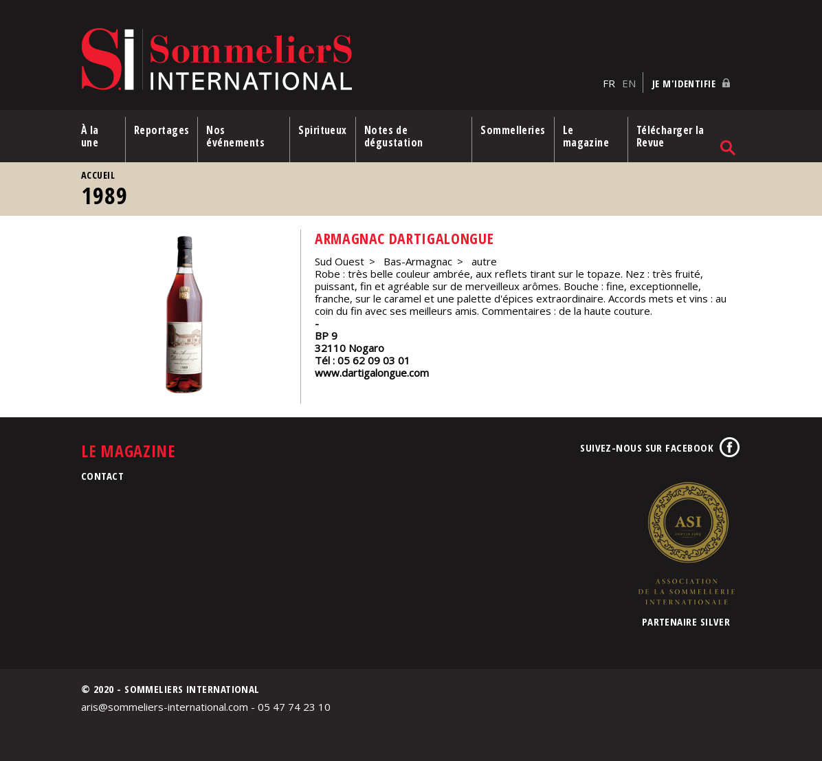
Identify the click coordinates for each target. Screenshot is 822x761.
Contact (102, 476)
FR (609, 83)
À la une (90, 136)
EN (629, 83)
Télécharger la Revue (670, 136)
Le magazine (586, 136)
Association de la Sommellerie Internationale (686, 543)
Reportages (162, 129)
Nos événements (235, 136)
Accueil (98, 174)
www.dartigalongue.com (372, 372)
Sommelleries (512, 129)
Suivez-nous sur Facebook (646, 447)
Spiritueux (322, 129)
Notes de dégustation (393, 136)
